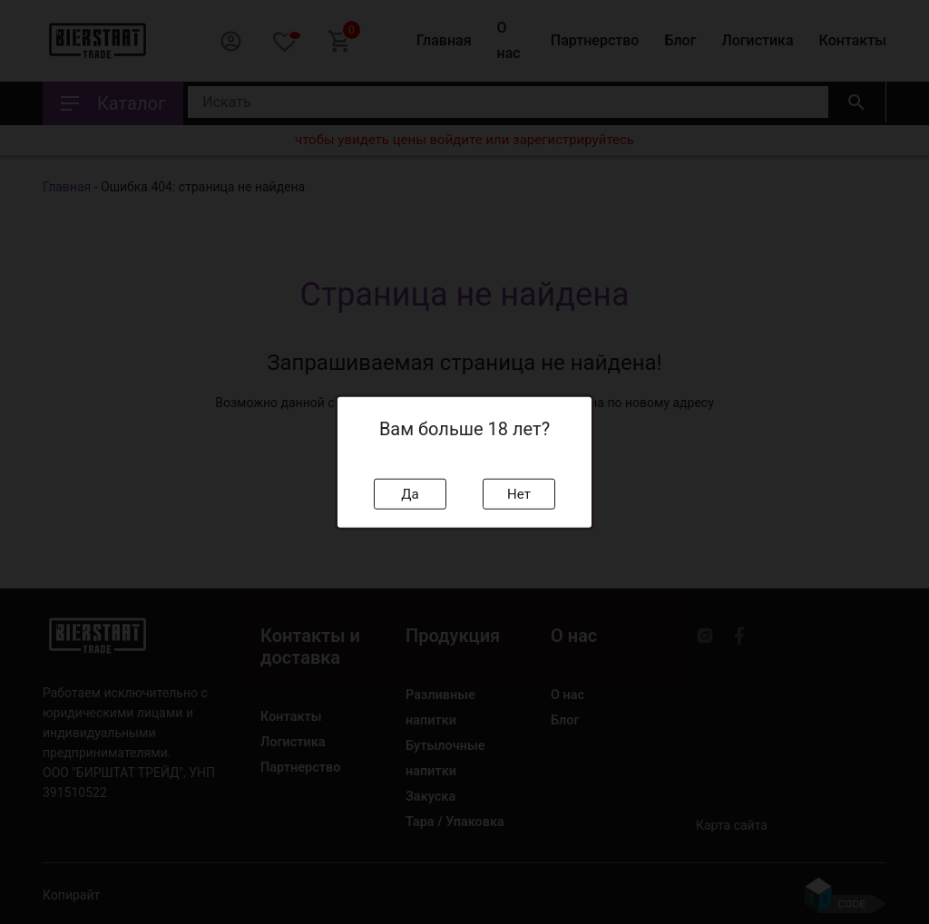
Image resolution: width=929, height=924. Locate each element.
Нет (519, 493)
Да (409, 493)
